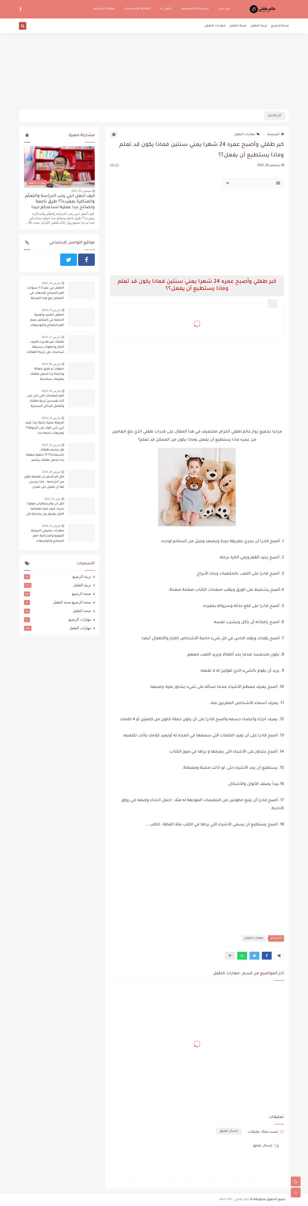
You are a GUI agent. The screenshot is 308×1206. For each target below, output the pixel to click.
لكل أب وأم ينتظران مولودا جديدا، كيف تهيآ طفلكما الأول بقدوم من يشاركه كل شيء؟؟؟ (45, 509)
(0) (114, 165)
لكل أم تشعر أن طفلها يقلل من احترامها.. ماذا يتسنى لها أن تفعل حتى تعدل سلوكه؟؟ (44, 482)
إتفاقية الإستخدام (137, 9)
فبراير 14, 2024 (51, 525)
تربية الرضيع (57, 576)
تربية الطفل (259, 26)
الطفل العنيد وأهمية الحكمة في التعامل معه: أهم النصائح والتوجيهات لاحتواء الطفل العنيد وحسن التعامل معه (44, 320)
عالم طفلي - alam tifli (234, 1199)
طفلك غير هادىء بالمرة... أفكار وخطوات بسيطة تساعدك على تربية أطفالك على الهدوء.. (45, 347)
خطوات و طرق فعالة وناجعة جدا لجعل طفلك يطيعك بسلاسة (47, 374)
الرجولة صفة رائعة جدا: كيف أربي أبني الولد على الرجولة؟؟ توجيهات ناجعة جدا (44, 428)
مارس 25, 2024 (51, 445)
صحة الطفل (238, 26)
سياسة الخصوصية (195, 9)
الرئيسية (275, 134)
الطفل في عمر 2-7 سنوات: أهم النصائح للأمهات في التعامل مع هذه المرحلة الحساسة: (45, 293)
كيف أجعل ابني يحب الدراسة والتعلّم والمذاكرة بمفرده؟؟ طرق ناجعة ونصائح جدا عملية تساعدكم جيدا (60, 202)
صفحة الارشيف (104, 9)
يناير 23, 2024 (52, 498)
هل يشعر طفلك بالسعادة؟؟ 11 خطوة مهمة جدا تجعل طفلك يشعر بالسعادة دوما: (45, 455)
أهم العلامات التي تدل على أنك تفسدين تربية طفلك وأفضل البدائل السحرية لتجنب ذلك (45, 401)
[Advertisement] (154, 71)
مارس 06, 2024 (51, 364)
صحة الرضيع (280, 26)
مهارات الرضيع (57, 619)
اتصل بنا (166, 9)
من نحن (224, 9)
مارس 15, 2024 (51, 310)
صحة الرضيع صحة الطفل (57, 602)
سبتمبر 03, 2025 (81, 190)
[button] (267, 956)
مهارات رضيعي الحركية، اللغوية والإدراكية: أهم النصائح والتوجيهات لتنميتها (47, 536)
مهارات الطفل (214, 26)
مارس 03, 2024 (51, 391)
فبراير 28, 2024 (51, 472)
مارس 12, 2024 (51, 337)
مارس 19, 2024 (51, 283)
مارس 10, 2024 (51, 418)
